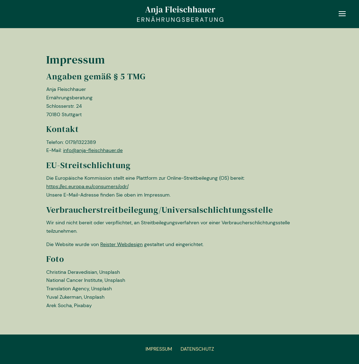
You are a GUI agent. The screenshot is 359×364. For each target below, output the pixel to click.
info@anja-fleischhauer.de (93, 150)
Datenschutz (197, 349)
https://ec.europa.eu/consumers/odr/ (87, 186)
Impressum (158, 349)
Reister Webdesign (121, 244)
